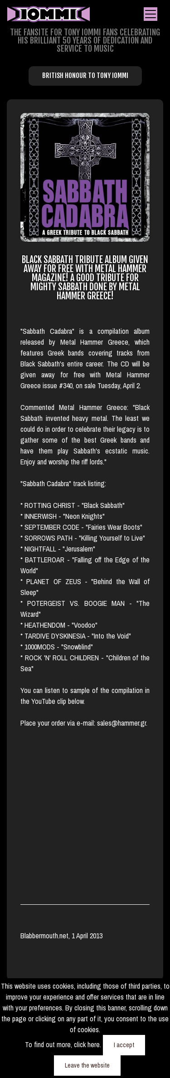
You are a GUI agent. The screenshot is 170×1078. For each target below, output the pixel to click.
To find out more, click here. (64, 1044)
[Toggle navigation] (150, 14)
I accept (124, 1045)
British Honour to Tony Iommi (85, 75)
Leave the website (87, 1065)
